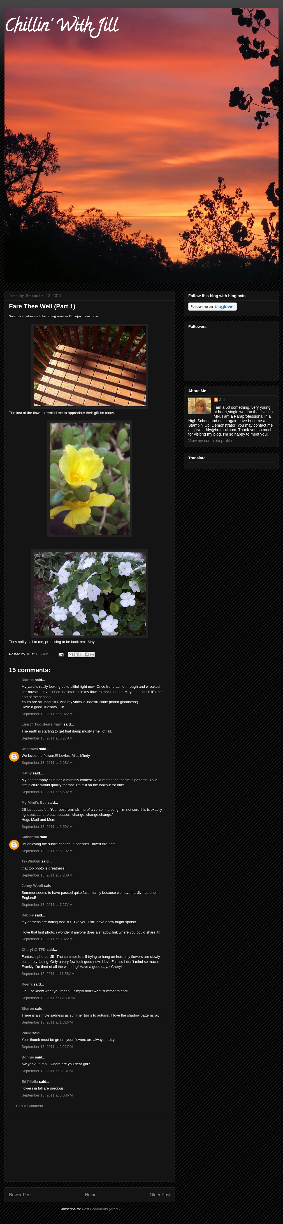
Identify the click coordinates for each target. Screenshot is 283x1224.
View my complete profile (210, 440)
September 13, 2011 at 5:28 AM (47, 762)
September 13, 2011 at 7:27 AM (47, 904)
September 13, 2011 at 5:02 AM (47, 714)
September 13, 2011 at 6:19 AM (47, 851)
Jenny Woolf (32, 885)
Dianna (28, 680)
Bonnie (28, 1057)
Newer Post (20, 1194)
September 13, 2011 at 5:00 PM (47, 1095)
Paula (26, 1033)
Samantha (30, 837)
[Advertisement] (89, 1149)
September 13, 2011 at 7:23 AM (47, 875)
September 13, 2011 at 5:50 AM (47, 792)
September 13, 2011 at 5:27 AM (47, 738)
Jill (222, 400)
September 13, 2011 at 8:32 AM (47, 939)
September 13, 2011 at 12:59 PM (48, 998)
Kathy (27, 773)
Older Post (160, 1194)
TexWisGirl (31, 861)
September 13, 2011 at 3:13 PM (47, 1071)
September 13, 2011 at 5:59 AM (47, 826)
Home (91, 1194)
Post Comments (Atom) (101, 1209)
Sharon (28, 1008)
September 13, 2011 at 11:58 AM (48, 974)
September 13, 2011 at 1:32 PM (47, 1022)
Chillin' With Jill (60, 28)
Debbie (28, 915)
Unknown (30, 749)
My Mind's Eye (34, 802)
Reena (27, 984)
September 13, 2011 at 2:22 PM (47, 1047)
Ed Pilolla (30, 1081)
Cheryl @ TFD (34, 949)
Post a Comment (29, 1106)
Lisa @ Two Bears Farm (42, 724)
